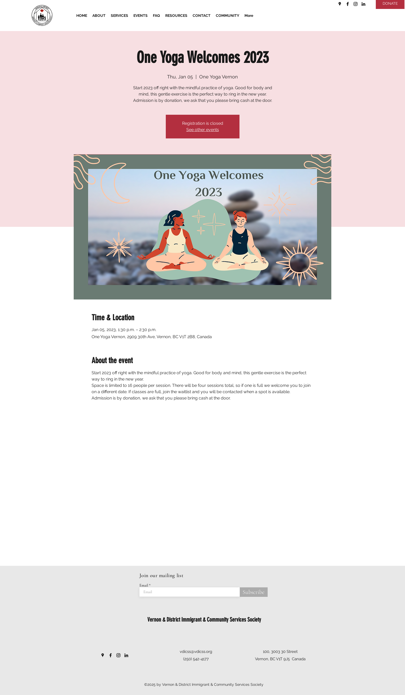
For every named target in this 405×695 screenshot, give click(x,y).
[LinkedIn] (363, 4)
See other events (202, 129)
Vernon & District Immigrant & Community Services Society (204, 619)
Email (143, 585)
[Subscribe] (254, 592)
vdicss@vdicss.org (196, 651)
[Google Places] (339, 4)
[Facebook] (347, 4)
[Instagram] (355, 4)
